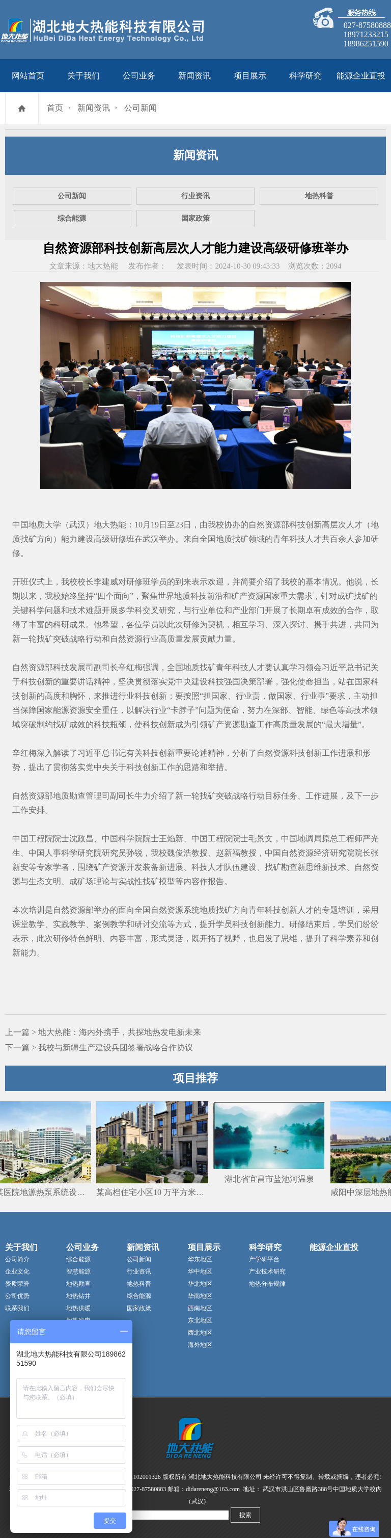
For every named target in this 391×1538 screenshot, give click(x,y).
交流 (159, 924)
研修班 (122, 539)
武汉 (151, 539)
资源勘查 (240, 724)
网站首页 (28, 75)
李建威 (106, 581)
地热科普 (319, 196)
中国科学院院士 (130, 838)
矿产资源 (247, 596)
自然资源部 (268, 524)
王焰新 (171, 838)
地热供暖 (78, 1308)
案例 (102, 924)
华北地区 (200, 1283)
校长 (85, 581)
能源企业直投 (361, 75)
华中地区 (200, 1271)
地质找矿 (232, 539)
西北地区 (200, 1332)
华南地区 (200, 1296)
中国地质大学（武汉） (53, 524)
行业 (199, 610)
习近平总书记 (346, 667)
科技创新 (305, 524)
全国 (208, 539)
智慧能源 (78, 1271)
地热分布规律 (267, 1283)
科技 (297, 539)
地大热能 (110, 524)
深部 (280, 710)
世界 (166, 596)
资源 (77, 710)
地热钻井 (78, 1296)
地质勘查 (69, 795)
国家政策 (195, 218)
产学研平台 (264, 1259)
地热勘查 (78, 1283)
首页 (55, 107)
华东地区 (200, 1259)
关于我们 (83, 75)
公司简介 (17, 1259)
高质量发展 (179, 638)
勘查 (289, 867)
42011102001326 (140, 1476)
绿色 (329, 710)
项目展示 (250, 75)
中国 (20, 838)
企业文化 (17, 1271)
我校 (216, 524)
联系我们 (17, 1308)
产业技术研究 (267, 1271)
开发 (134, 867)
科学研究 (305, 75)
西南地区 (200, 1308)
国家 (272, 596)
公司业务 (139, 75)
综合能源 (72, 218)
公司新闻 (140, 107)
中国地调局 (301, 838)
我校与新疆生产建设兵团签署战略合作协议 (115, 1047)
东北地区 (200, 1320)
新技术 (334, 867)
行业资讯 (195, 196)
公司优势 (17, 1296)
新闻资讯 (194, 75)
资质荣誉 (17, 1283)
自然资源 (126, 638)
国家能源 (53, 710)
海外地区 (200, 1344)
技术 (77, 610)
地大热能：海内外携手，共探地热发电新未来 (119, 1032)
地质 (182, 596)
